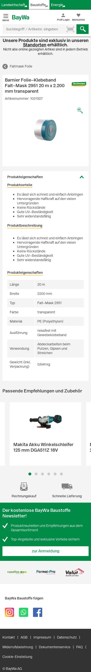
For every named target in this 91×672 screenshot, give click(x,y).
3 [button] (42, 474)
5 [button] (55, 474)
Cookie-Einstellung (17, 657)
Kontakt (8, 637)
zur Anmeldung (45, 551)
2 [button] (36, 474)
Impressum (42, 637)
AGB (24, 637)
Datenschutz (67, 637)
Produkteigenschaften (25, 177)
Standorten (34, 45)
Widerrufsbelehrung (17, 647)
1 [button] (30, 474)
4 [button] (49, 474)
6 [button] (61, 474)
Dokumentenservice (54, 647)
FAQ (79, 647)
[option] (45, 130)
